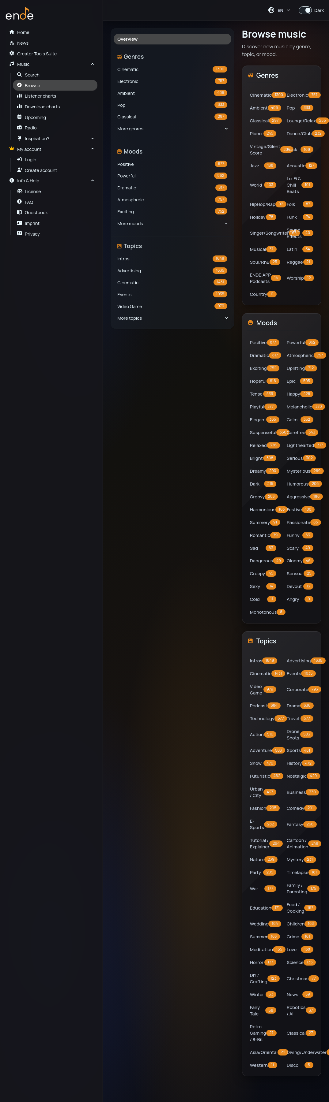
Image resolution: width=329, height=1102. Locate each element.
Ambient (172, 93)
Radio (27, 128)
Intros (172, 258)
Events (172, 294)
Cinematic (172, 69)
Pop (172, 105)
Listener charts (36, 96)
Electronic (172, 81)
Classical (172, 117)
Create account (37, 170)
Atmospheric (172, 199)
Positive (172, 164)
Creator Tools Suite (33, 53)
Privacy (28, 234)
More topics (129, 318)
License (29, 191)
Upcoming (31, 117)
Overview (127, 39)
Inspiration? (33, 138)
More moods (130, 223)
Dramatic (172, 187)
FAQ (25, 202)
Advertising (172, 270)
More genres (130, 128)
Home (19, 32)
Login (26, 159)
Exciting (172, 211)
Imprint (28, 223)
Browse (28, 85)
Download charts (38, 106)
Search (28, 75)
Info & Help (24, 180)
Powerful (172, 176)
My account (25, 149)
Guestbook (32, 212)
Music (19, 64)
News (18, 43)
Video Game (172, 306)
